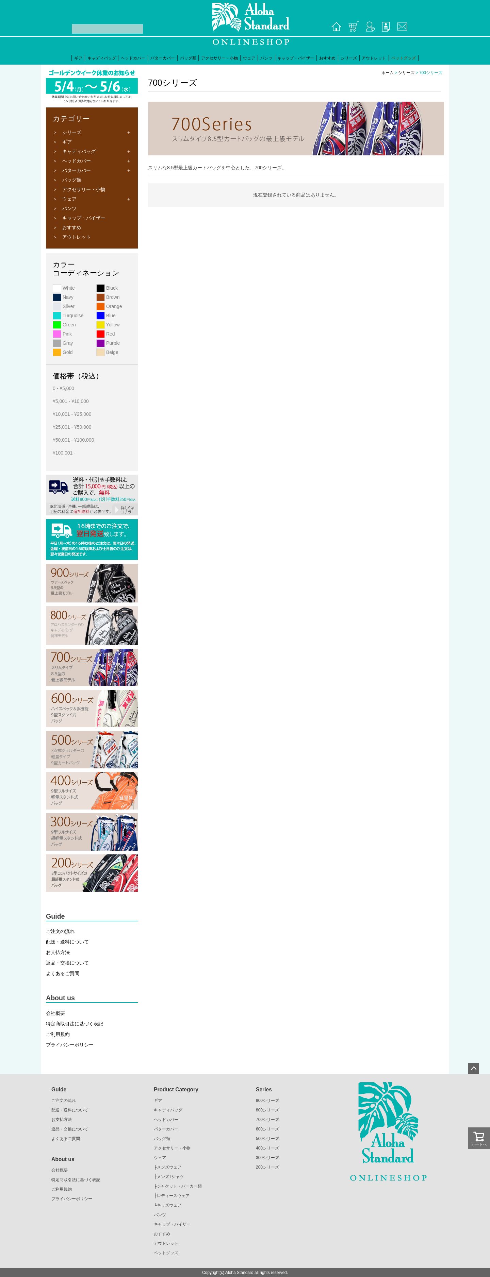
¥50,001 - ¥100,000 (73, 440)
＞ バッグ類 (67, 180)
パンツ (266, 58)
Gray (63, 343)
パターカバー (162, 58)
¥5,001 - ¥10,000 (71, 401)
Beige (107, 352)
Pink (62, 334)
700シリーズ (267, 1119)
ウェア (249, 58)
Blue (106, 315)
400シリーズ (267, 1148)
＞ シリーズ (67, 132)
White (64, 288)
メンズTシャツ (170, 1176)
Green (64, 324)
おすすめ (327, 58)
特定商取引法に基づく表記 (74, 1023)
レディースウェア (173, 1195)
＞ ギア (62, 141)
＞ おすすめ (67, 227)
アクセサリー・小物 (219, 58)
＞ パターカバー (72, 170)
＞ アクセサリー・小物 (79, 189)
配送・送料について (67, 941)
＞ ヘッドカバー (72, 161)
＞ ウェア (65, 199)
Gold (62, 352)
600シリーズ (267, 1129)
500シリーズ (267, 1138)
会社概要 (55, 1013)
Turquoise (68, 315)
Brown (108, 297)
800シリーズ (267, 1110)
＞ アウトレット (72, 237)
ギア (78, 58)
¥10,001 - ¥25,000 (72, 414)
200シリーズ (267, 1167)
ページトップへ (473, 1068)
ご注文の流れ (60, 931)
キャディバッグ (101, 58)
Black (107, 288)
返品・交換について (67, 963)
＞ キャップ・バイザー (79, 218)
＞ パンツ (65, 208)
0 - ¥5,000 (63, 388)
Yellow (108, 324)
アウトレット (374, 58)
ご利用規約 (58, 1034)
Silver (64, 306)
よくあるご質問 (62, 973)
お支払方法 (58, 952)
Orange (109, 306)
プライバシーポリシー (70, 1045)
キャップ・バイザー (295, 58)
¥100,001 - (64, 453)
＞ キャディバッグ (74, 151)
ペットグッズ (403, 58)
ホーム (387, 72)
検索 (66, 29)
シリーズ (349, 58)
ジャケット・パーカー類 (179, 1186)
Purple (108, 343)
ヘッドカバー (133, 58)
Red (105, 334)
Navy (63, 297)
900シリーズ (267, 1100)
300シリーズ (267, 1157)
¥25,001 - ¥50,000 (72, 427)
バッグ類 (188, 58)
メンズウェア (169, 1167)
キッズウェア (169, 1205)
